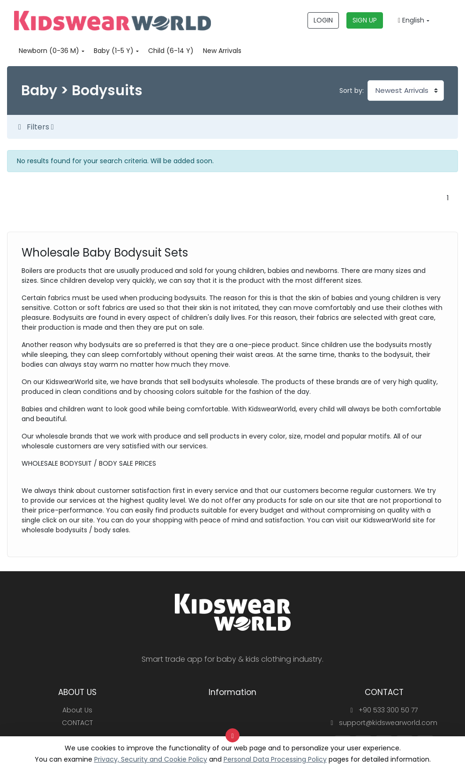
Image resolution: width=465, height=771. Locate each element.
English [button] (411, 20)
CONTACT (77, 722)
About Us (77, 710)
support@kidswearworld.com (384, 722)
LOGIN (323, 20)
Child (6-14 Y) (171, 50)
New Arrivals (222, 50)
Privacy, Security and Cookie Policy (150, 759)
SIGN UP (364, 20)
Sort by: (351, 90)
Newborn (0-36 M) (49, 50)
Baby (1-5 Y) (114, 50)
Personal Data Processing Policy (275, 759)
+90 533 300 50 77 (384, 710)
